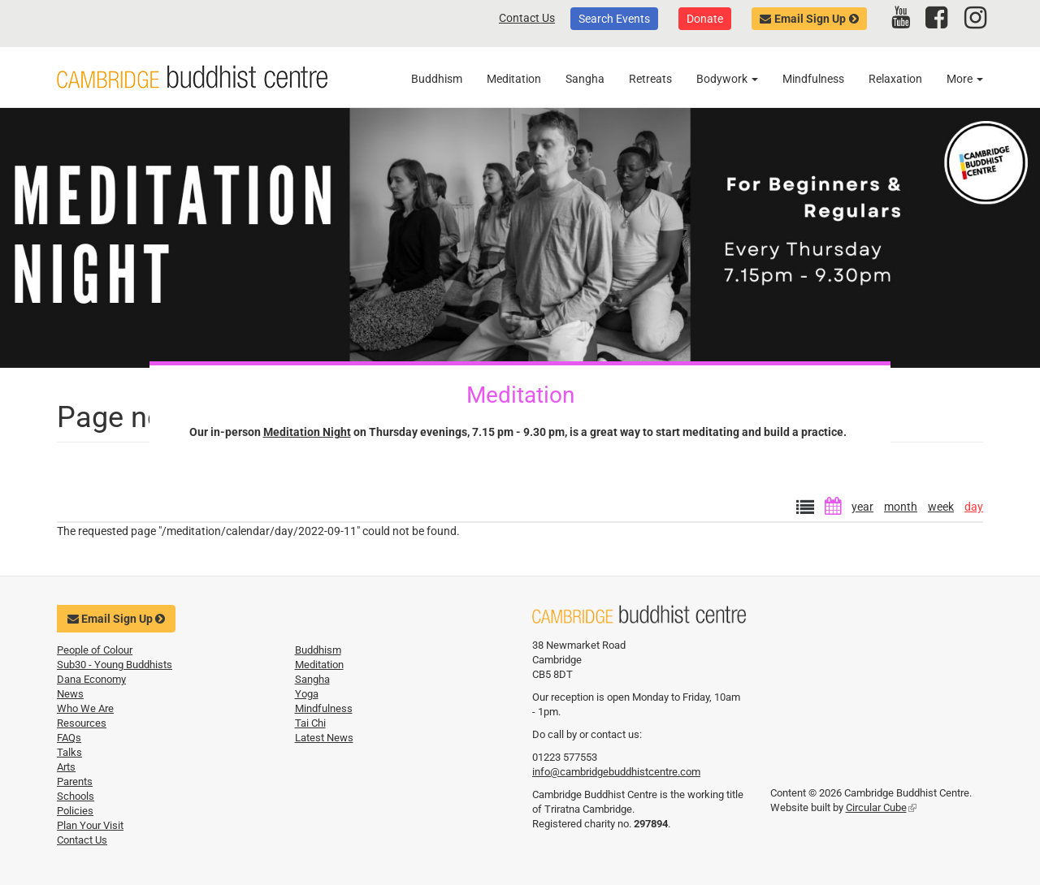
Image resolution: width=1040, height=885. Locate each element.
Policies (75, 811)
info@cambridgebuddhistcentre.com (616, 772)
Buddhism (436, 78)
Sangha (585, 78)
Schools (75, 796)
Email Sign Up (810, 18)
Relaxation (895, 78)
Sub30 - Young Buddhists (114, 664)
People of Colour (94, 650)
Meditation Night (307, 431)
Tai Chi (310, 723)
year (862, 506)
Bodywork (727, 78)
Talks (69, 752)
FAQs (69, 738)
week (941, 506)
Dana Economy (91, 679)
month (900, 506)
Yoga (306, 694)
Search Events (614, 18)
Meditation (514, 78)
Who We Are (85, 708)
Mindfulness (813, 78)
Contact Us (527, 17)
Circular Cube (881, 807)
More (965, 78)
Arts (66, 767)
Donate (705, 18)
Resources (81, 723)
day (973, 506)
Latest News (324, 738)
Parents (75, 781)
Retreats (650, 78)
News (70, 694)
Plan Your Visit (90, 825)
